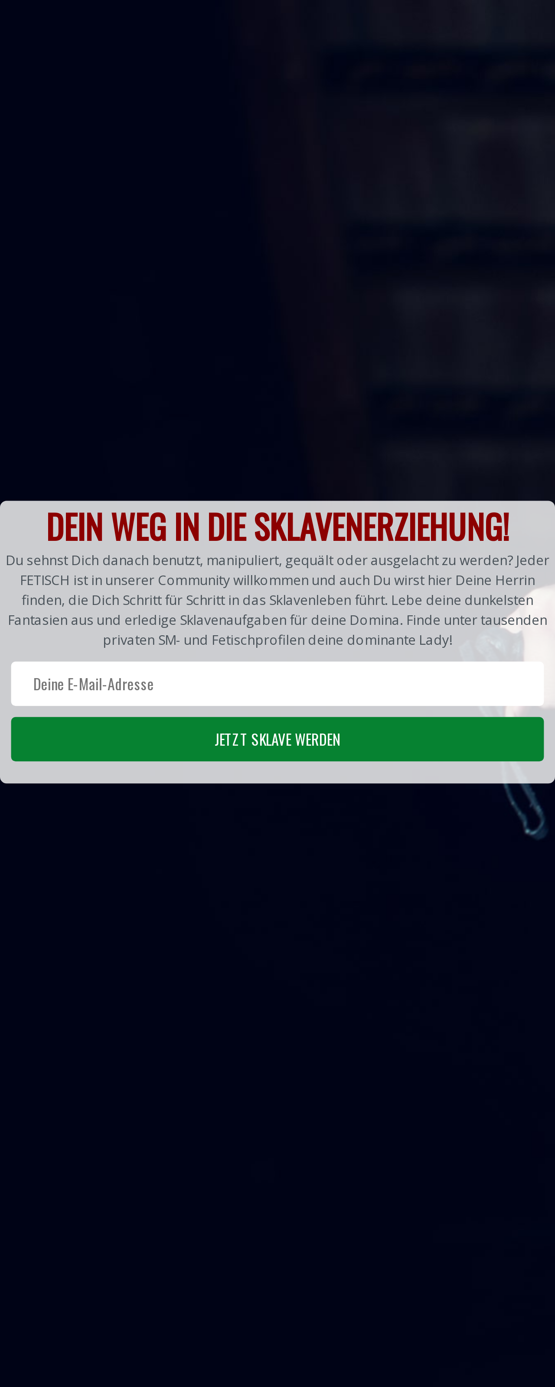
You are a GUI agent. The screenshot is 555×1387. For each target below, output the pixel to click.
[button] (277, 642)
